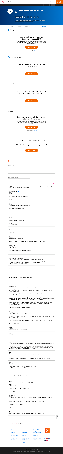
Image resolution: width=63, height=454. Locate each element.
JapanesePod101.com (37, 451)
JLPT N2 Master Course (35, 20)
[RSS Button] (8, 161)
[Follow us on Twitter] (45, 438)
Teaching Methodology (36, 436)
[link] (49, 5)
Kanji (35, 26)
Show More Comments (12, 417)
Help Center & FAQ (36, 429)
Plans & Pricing (24, 435)
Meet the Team (24, 432)
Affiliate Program (24, 442)
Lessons (15, 1)
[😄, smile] (30, 161)
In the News (24, 436)
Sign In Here (35, 50)
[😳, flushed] (31, 161)
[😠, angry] (38, 161)
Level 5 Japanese (42, 20)
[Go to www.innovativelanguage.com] (32, 449)
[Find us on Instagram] (47, 440)
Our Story (23, 431)
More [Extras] (32, 1)
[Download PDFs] (34, 17)
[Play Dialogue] (9, 30)
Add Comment (12, 180)
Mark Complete (18, 17)
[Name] (19, 175)
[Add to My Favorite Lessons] (28, 17)
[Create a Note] (31, 17)
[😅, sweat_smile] (41, 161)
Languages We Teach (25, 438)
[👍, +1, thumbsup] (54, 161)
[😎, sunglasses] (36, 161)
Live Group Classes (14, 436)
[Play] (9, 57)
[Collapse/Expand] (31, 158)
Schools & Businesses (25, 439)
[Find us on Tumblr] (45, 440)
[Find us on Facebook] (49, 438)
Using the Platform (36, 435)
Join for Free (31, 47)
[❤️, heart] (53, 161)
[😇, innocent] (46, 161)
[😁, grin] (33, 161)
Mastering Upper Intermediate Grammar (25, 20)
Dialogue (11, 26)
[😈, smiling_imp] (51, 161)
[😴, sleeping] (48, 161)
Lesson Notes (27, 26)
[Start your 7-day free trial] (47, 431)
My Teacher (27, 1)
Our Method (24, 429)
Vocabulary (21, 1)
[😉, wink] (43, 161)
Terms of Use (48, 451)
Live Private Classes (14, 435)
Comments (44, 26)
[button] (50, 2)
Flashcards (13, 432)
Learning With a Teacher (37, 438)
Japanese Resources (14, 438)
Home (12, 429)
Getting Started (35, 431)
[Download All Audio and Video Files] (38, 17)
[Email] (19, 178)
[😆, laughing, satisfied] (40, 161)
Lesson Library (13, 431)
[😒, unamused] (35, 161)
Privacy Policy (43, 451)
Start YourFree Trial (60, 2)
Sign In (53, 1)
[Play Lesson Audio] (10, 11)
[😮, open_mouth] (49, 161)
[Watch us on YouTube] (47, 438)
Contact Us (35, 439)
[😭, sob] (45, 161)
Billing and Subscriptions (37, 432)
